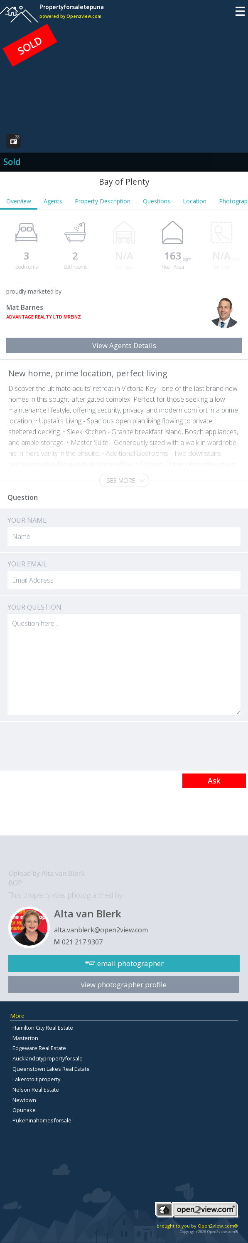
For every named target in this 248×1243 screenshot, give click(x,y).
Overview (18, 201)
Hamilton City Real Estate (42, 1027)
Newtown (24, 1100)
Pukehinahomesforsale (41, 1120)
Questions (156, 201)
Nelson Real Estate (35, 1089)
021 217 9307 (82, 941)
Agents (53, 201)
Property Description (102, 201)
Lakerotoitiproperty (36, 1079)
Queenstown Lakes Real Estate (51, 1068)
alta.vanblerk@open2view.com (101, 929)
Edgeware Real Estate (39, 1048)
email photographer (130, 963)
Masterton (25, 1038)
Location (194, 201)
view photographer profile (124, 984)
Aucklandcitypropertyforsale (47, 1058)
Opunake (24, 1110)
